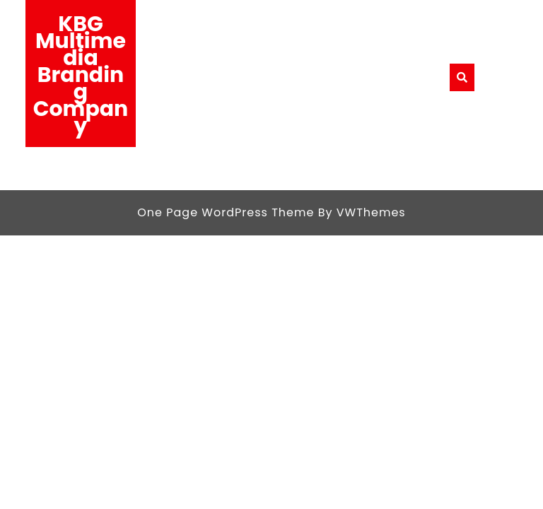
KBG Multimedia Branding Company (81, 75)
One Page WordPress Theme (225, 212)
